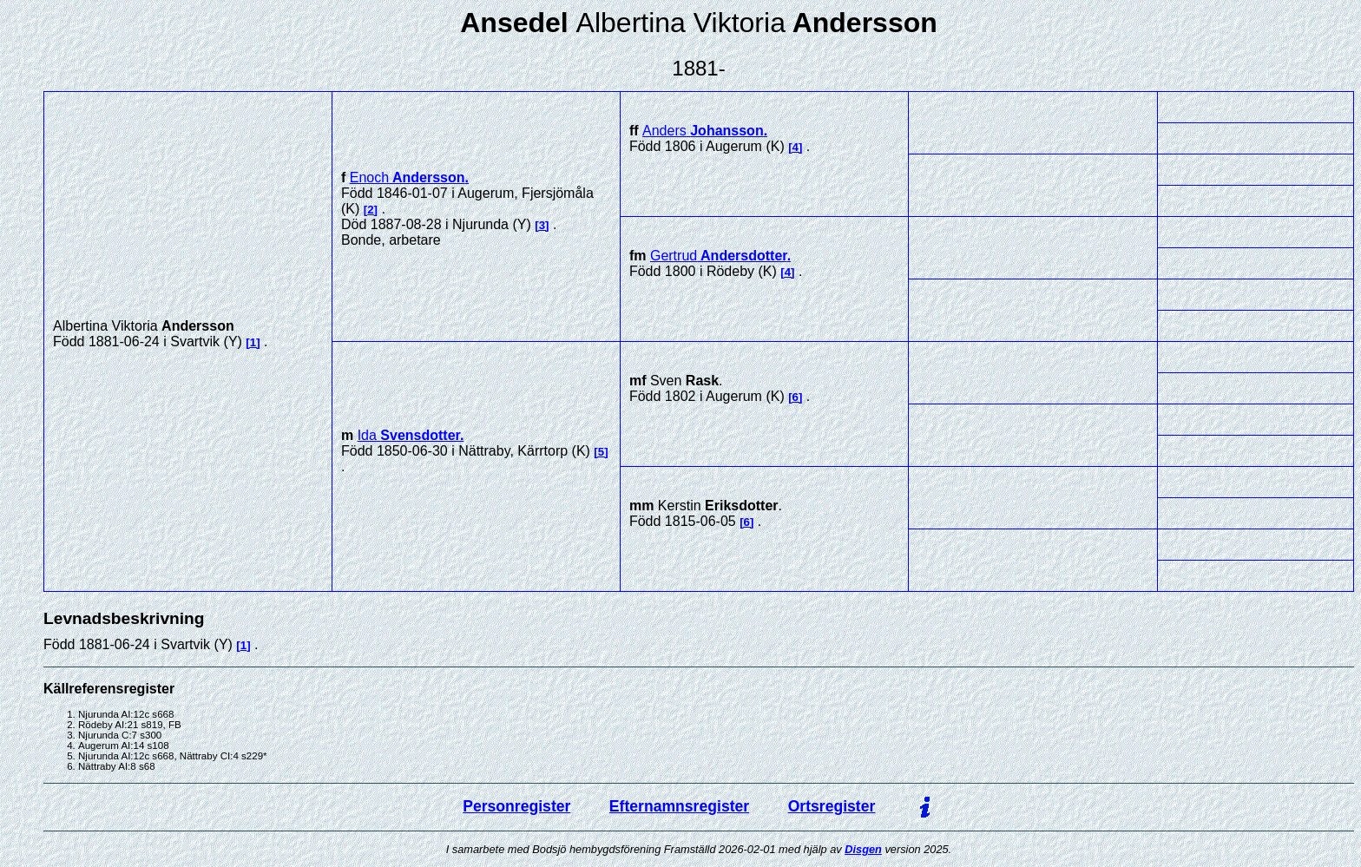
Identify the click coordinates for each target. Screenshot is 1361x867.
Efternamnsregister (679, 806)
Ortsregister (832, 806)
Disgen (863, 849)
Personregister (516, 806)
